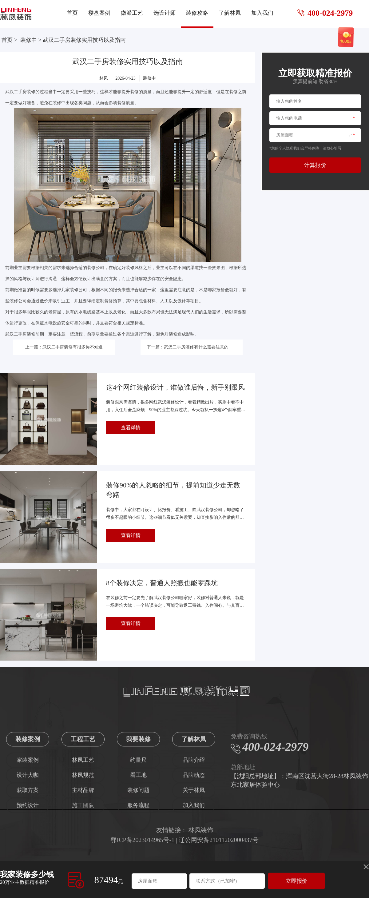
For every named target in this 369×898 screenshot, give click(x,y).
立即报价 (296, 881)
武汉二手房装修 (20, 91)
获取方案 (28, 842)
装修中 (28, 40)
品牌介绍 (194, 812)
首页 (72, 13)
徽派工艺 (132, 13)
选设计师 (164, 13)
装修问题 (138, 842)
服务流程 (138, 857)
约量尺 (138, 812)
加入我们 (262, 13)
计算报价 (315, 165)
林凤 (103, 78)
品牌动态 (194, 827)
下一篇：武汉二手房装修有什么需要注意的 (187, 347)
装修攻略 (197, 13)
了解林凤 (230, 13)
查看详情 (131, 427)
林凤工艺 (83, 812)
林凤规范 (83, 827)
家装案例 (28, 812)
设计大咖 (28, 827)
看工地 (138, 827)
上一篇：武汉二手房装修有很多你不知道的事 (64, 350)
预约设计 (28, 857)
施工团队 (83, 857)
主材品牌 (83, 842)
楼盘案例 (99, 13)
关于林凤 (194, 842)
